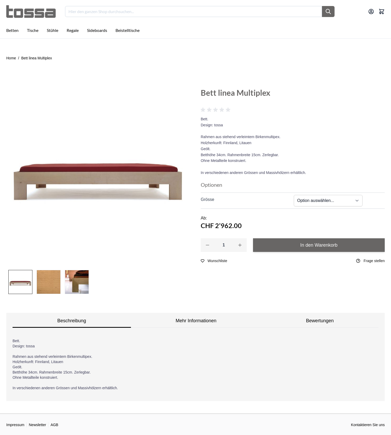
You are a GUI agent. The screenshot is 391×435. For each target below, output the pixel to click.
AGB (54, 425)
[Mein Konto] (371, 11)
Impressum (15, 425)
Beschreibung (71, 320)
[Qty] (224, 245)
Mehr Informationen (196, 320)
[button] (216, 110)
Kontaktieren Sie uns (368, 425)
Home (11, 58)
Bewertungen (320, 320)
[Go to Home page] (31, 11)
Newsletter (37, 425)
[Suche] (328, 11)
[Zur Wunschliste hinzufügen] (214, 260)
